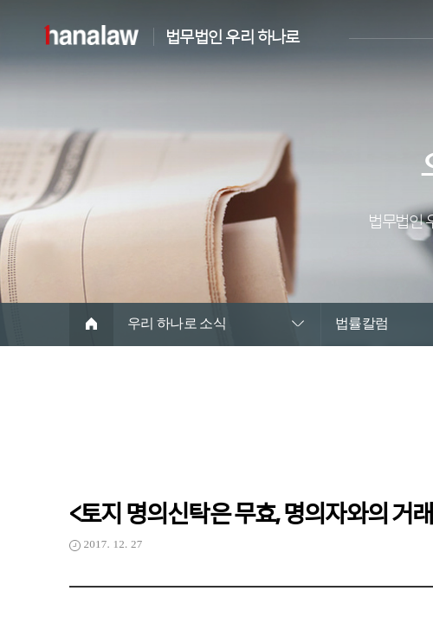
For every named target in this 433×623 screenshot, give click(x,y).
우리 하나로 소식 (177, 323)
